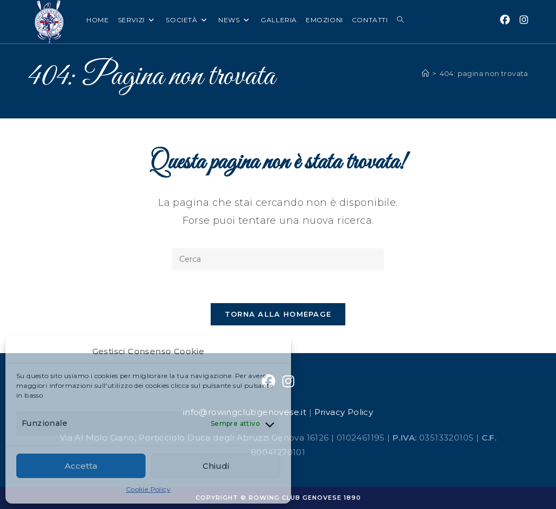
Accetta (81, 466)
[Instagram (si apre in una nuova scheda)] (524, 20)
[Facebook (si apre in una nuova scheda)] (505, 20)
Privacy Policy (344, 412)
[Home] (425, 73)
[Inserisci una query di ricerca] (278, 259)
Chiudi (216, 466)
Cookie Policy (148, 489)
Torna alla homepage (278, 314)
